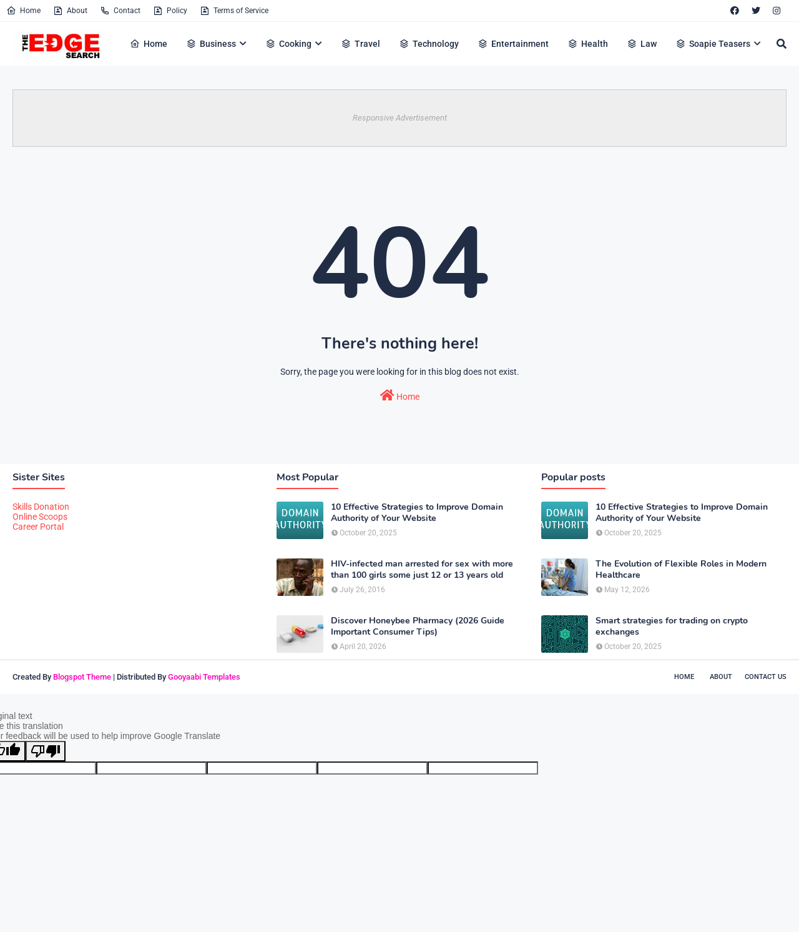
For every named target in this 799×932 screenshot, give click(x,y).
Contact (120, 11)
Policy (170, 11)
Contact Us (766, 677)
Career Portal (38, 527)
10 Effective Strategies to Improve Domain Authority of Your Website (417, 513)
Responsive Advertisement (400, 117)
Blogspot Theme (82, 677)
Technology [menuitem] (429, 44)
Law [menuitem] (642, 44)
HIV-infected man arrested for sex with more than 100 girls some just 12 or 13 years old (422, 569)
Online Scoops (39, 517)
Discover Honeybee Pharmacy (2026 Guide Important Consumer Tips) (417, 626)
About (70, 11)
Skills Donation (40, 507)
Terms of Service (234, 11)
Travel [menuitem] (360, 44)
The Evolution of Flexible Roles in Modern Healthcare (681, 569)
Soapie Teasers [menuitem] (712, 44)
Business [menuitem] (211, 44)
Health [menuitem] (587, 44)
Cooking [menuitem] (288, 44)
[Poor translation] (46, 751)
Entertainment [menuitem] (513, 44)
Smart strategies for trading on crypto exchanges (672, 626)
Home (23, 11)
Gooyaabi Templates (204, 677)
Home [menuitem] (148, 44)
